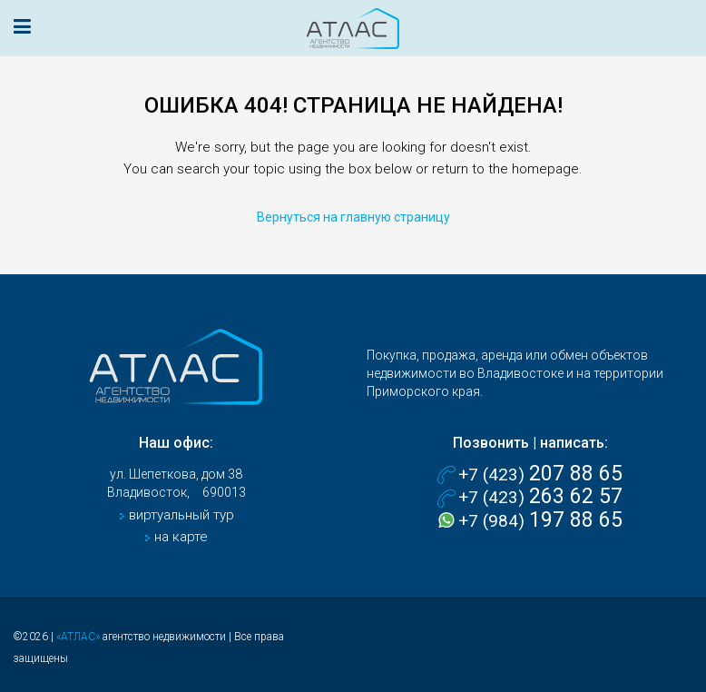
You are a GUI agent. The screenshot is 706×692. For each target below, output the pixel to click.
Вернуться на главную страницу (353, 217)
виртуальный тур (179, 515)
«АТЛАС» (78, 636)
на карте (179, 537)
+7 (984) (540, 520)
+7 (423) (540, 474)
